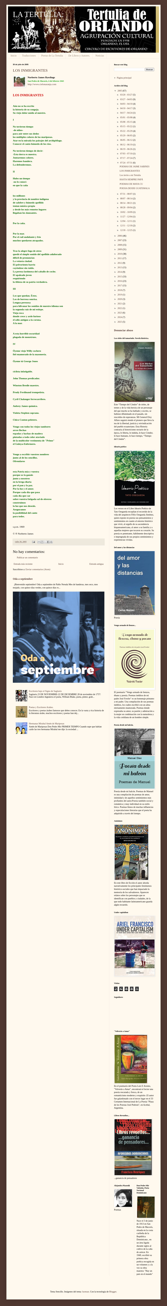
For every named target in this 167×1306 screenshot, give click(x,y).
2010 (120, 254)
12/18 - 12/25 (126, 230)
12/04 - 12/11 (126, 221)
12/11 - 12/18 (126, 225)
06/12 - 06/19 (126, 144)
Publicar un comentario (27, 557)
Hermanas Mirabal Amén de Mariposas (46, 723)
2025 (120, 322)
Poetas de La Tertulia (52, 55)
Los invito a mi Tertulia (130, 175)
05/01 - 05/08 (126, 117)
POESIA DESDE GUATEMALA (135, 188)
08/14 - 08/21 (126, 203)
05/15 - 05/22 (126, 126)
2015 (120, 276)
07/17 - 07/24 (126, 158)
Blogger (112, 1291)
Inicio (14, 55)
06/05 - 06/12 (126, 140)
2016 (120, 281)
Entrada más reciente (23, 564)
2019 (120, 294)
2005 (120, 91)
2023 (120, 313)
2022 (120, 308)
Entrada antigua (96, 564)
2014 (120, 272)
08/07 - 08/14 (126, 198)
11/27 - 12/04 (126, 216)
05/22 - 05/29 (126, 131)
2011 (120, 258)
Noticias (99, 55)
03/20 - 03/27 (126, 95)
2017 (120, 285)
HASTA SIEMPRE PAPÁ (131, 179)
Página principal (124, 78)
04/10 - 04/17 (126, 108)
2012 (120, 263)
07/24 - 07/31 (126, 163)
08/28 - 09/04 (126, 207)
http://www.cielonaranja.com (42, 84)
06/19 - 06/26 (126, 149)
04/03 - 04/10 (126, 104)
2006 (120, 236)
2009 (120, 249)
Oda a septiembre (23, 578)
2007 (120, 240)
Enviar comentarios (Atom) (38, 569)
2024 (120, 317)
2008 (120, 245)
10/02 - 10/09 (126, 212)
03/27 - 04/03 (126, 99)
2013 (120, 267)
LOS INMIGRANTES (30, 70)
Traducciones (29, 55)
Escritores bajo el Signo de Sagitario (45, 691)
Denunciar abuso (123, 330)
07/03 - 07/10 (126, 153)
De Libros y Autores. (79, 55)
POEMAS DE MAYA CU (131, 184)
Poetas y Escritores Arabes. (41, 707)
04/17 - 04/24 (126, 113)
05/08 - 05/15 (126, 122)
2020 (120, 299)
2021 (120, 303)
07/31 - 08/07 (126, 194)
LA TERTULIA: (38, 14)
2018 (120, 290)
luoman (85, 1291)
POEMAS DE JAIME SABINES (134, 166)
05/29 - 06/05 (126, 135)
